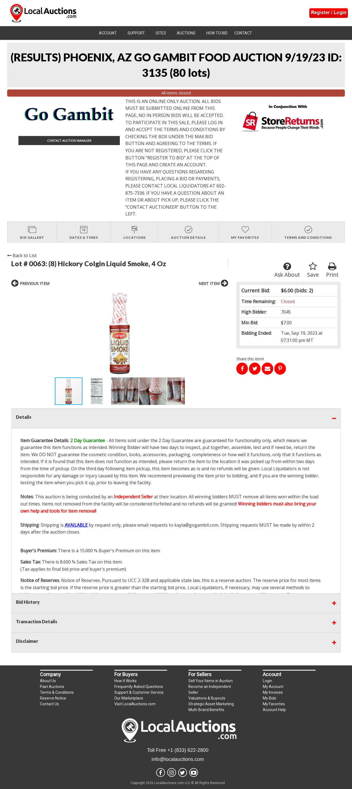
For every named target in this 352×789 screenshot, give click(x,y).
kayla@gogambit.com (196, 525)
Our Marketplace (128, 698)
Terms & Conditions (57, 692)
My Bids (269, 698)
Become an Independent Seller (209, 689)
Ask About (287, 270)
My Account (273, 686)
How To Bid (217, 33)
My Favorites (274, 704)
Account (108, 33)
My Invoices (273, 692)
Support (136, 33)
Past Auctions (52, 686)
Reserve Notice (53, 698)
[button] (59, 333)
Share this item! (250, 358)
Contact (243, 33)
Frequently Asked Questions (138, 686)
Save (313, 270)
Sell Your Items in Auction (210, 681)
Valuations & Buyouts (206, 698)
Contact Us (49, 704)
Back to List (22, 255)
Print (332, 270)
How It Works (125, 681)
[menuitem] (110, 33)
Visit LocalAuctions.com (135, 704)
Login (267, 681)
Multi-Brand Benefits (206, 710)
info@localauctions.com (177, 759)
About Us (48, 681)
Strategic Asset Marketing (211, 704)
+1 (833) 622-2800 (188, 750)
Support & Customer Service (139, 692)
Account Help (274, 710)
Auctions (186, 33)
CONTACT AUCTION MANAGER (69, 140)
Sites (161, 33)
